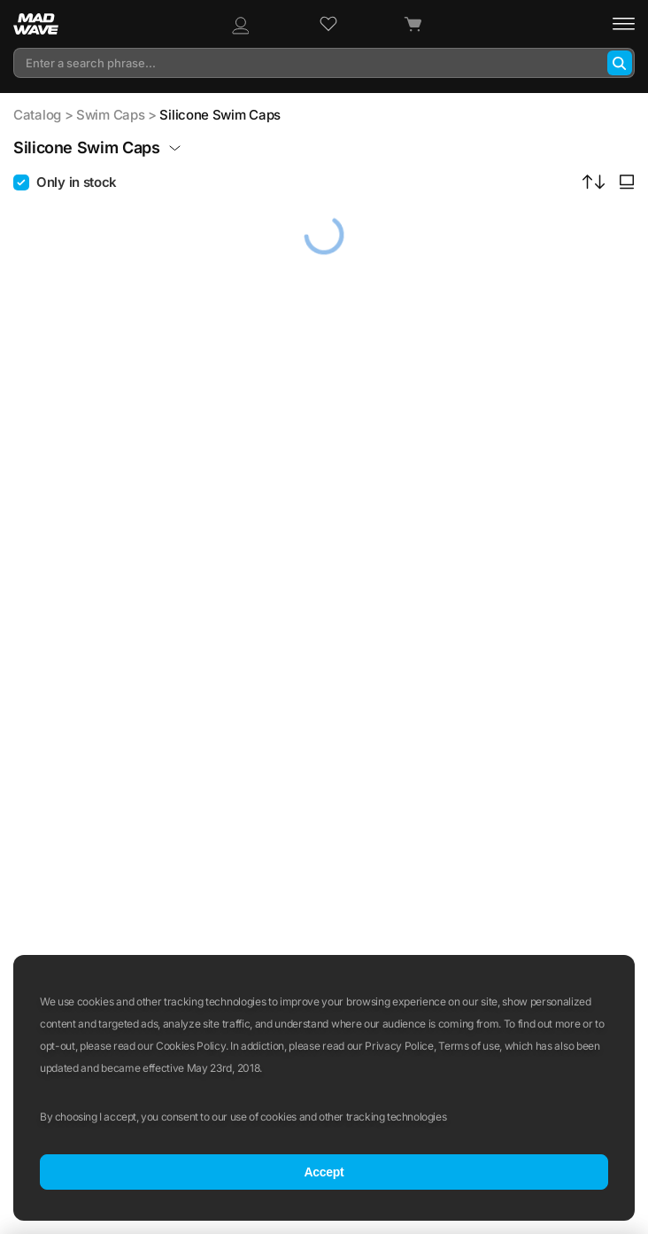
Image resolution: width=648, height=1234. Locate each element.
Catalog (37, 114)
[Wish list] (328, 24)
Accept (323, 1172)
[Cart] (412, 24)
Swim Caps (110, 114)
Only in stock (76, 182)
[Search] (619, 62)
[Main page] (45, 24)
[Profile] (240, 24)
